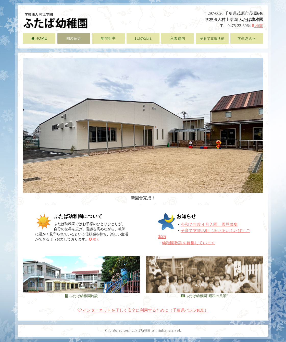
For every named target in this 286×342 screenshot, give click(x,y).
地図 (257, 25)
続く (94, 239)
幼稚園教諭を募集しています (188, 243)
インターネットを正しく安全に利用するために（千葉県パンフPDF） (143, 310)
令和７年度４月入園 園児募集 (209, 224)
